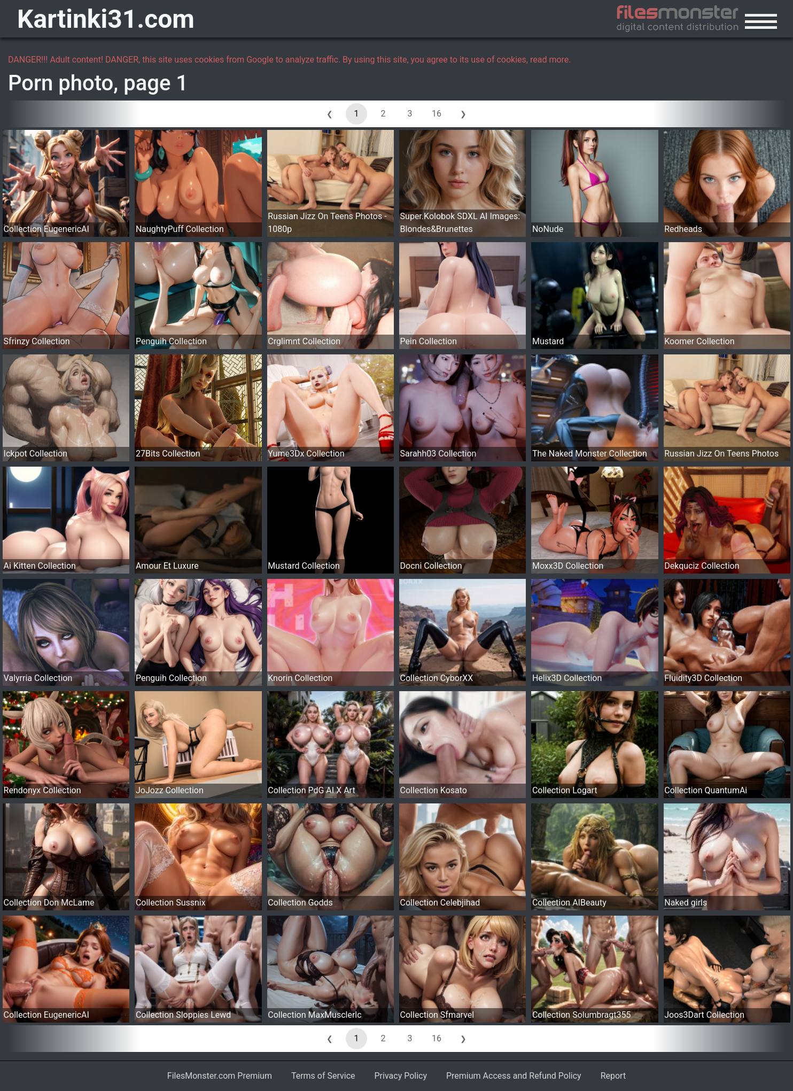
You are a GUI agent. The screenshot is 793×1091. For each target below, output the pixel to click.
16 (436, 114)
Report (613, 1076)
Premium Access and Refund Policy (513, 1076)
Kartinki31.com (106, 19)
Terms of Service (323, 1076)
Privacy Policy (401, 1076)
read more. (550, 60)
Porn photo (60, 83)
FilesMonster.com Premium (219, 1076)
